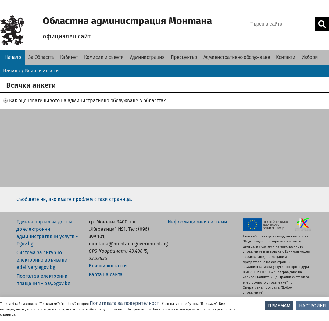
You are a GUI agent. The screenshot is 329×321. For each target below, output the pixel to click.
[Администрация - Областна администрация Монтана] (147, 57)
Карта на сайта (106, 274)
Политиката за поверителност (124, 303)
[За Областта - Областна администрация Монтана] (41, 57)
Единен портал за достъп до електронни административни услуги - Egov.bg (47, 233)
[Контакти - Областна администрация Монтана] (285, 57)
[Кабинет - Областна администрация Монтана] (69, 57)
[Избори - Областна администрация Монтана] (310, 57)
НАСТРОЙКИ (312, 306)
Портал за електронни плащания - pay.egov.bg (43, 279)
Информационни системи (197, 222)
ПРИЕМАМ (279, 306)
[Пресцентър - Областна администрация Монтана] (184, 57)
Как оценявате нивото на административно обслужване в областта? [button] (87, 100)
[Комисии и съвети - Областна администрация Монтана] (104, 57)
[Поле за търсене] (279, 24)
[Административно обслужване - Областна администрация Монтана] (236, 57)
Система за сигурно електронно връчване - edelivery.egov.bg (43, 260)
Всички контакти (108, 266)
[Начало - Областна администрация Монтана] (12, 57)
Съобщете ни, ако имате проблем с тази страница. (74, 199)
